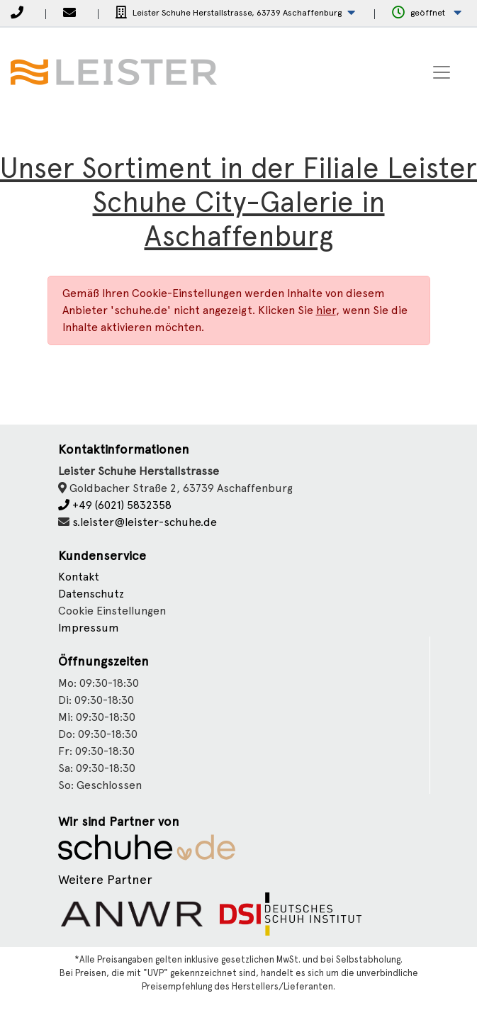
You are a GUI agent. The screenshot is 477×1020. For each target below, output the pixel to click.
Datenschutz (91, 593)
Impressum (88, 627)
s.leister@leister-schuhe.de (144, 522)
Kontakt (78, 576)
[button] (235, 13)
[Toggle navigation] (441, 72)
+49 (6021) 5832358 (115, 505)
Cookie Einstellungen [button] (112, 610)
